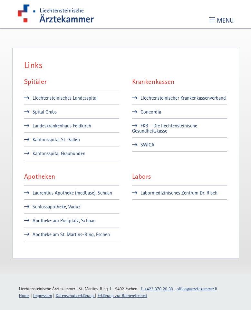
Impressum (42, 295)
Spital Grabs (45, 112)
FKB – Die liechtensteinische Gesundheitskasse (164, 128)
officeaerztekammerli (197, 288)
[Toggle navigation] (221, 20)
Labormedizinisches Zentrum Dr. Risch (178, 192)
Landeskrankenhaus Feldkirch (62, 125)
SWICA (147, 144)
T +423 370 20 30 (157, 288)
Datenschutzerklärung (75, 295)
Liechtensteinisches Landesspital (65, 98)
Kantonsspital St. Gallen (56, 139)
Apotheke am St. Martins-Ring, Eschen (71, 234)
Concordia (150, 112)
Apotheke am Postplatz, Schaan (64, 220)
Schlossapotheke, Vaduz (57, 206)
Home (24, 295)
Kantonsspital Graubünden (59, 153)
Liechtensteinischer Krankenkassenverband (183, 98)
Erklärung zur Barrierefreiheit (122, 295)
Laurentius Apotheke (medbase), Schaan (72, 192)
